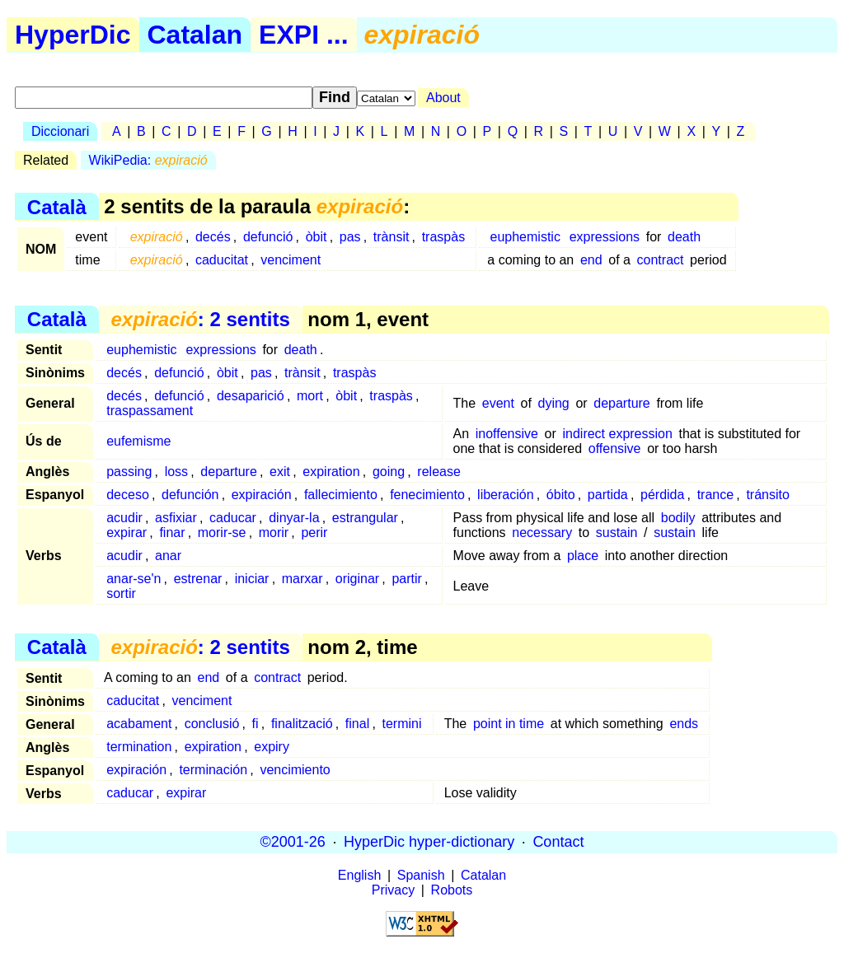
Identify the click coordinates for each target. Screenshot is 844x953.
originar (357, 579)
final (357, 724)
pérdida (662, 495)
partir (406, 579)
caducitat (221, 260)
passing (129, 472)
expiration (330, 472)
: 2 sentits (199, 319)
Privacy (393, 890)
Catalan (195, 34)
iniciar (252, 579)
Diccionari (60, 131)
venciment (290, 260)
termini (401, 724)
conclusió (212, 724)
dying (554, 403)
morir (273, 533)
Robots (452, 890)
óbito (560, 495)
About (443, 98)
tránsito (767, 495)
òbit (316, 237)
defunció (268, 237)
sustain (617, 533)
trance (715, 495)
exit (280, 472)
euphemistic (525, 237)
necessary (542, 533)
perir (314, 533)
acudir (124, 518)
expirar (126, 533)
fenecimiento (427, 495)
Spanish (421, 875)
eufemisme (138, 441)
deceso (127, 495)
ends (683, 724)
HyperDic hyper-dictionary (429, 842)
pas (350, 237)
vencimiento (295, 770)
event (498, 403)
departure (621, 403)
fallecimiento (340, 495)
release (438, 472)
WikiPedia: (148, 160)
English (359, 875)
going (389, 472)
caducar (232, 518)
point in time (508, 724)
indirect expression (617, 434)
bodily (678, 518)
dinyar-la (294, 518)
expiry (271, 747)
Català (57, 206)
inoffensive (507, 434)
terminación (213, 770)
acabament (138, 724)
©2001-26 (293, 842)
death (684, 237)
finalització (302, 724)
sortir (121, 593)
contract (660, 260)
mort (310, 396)
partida (608, 495)
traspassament (149, 411)
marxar (302, 579)
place (582, 556)
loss (176, 472)
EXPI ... (303, 34)
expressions (605, 237)
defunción (190, 495)
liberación (505, 495)
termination (138, 747)
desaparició (250, 396)
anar (168, 556)
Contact (558, 842)
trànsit (391, 237)
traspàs (443, 237)
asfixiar (176, 518)
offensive (614, 448)
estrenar (198, 579)
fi (255, 724)
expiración (262, 495)
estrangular (365, 518)
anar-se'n (133, 579)
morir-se (222, 533)
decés (213, 237)
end (591, 260)
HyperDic (73, 34)
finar (172, 533)
